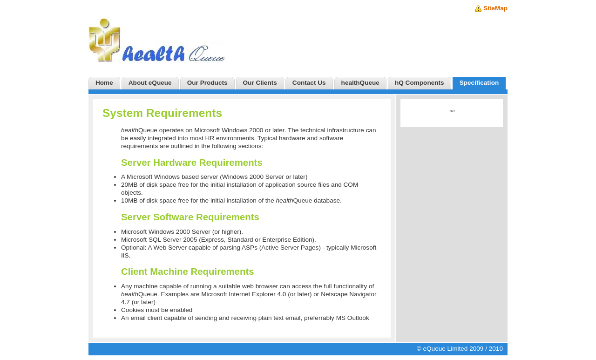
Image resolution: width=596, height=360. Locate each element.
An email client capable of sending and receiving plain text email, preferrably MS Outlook (245, 317)
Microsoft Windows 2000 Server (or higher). (182, 231)
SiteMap (495, 8)
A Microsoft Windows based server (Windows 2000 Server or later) (214, 176)
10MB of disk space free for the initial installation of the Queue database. (231, 200)
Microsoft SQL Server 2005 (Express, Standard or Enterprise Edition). (218, 239)
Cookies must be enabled (156, 309)
